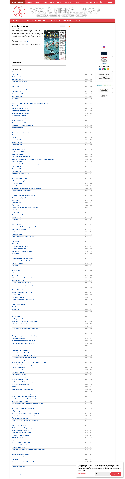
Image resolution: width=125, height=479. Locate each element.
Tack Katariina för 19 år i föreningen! (21, 156)
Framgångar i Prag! (17, 406)
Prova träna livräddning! (18, 168)
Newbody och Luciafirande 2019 (20, 319)
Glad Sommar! (15, 241)
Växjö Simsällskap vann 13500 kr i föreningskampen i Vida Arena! (28, 449)
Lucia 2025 (15, 84)
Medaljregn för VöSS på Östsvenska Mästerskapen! (25, 420)
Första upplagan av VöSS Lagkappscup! (22, 428)
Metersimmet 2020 (16, 309)
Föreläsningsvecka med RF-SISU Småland (22, 258)
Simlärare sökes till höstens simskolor (21, 190)
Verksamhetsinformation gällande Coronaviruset (24, 299)
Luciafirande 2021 (16, 219)
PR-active (14, 306)
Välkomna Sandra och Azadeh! (20, 176)
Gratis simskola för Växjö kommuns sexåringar (24, 369)
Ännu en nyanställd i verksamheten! (21, 435)
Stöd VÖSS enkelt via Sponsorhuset (21, 423)
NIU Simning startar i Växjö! (19, 360)
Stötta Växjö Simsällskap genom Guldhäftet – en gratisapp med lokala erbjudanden (33, 159)
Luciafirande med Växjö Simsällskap (21, 352)
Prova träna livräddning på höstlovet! (21, 178)
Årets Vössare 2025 (17, 72)
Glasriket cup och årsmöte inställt (20, 304)
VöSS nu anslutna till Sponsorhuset (21, 442)
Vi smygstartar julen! (17, 96)
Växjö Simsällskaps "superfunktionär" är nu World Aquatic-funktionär (29, 164)
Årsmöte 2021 (15, 275)
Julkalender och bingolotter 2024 (20, 110)
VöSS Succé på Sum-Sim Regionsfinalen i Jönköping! (25, 413)
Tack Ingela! (15, 265)
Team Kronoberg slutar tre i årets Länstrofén (23, 343)
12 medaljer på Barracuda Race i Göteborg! (23, 408)
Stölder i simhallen (16, 316)
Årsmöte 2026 (15, 74)
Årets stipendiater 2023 (18, 127)
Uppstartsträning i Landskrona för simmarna (23, 367)
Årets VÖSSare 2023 (17, 161)
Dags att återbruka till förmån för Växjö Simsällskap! (25, 147)
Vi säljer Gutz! (15, 185)
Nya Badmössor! (16, 302)
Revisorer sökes (16, 270)
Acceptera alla (116, 474)
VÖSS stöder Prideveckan (18, 466)
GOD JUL (14, 137)
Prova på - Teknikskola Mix (18, 290)
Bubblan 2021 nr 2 (21, 26)
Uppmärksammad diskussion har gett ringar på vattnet (25, 398)
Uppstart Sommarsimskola (19, 248)
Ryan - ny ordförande (17, 263)
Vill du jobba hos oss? (17, 79)
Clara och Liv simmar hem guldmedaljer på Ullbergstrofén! (26, 377)
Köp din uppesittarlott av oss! (19, 93)
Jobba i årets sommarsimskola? (20, 210)
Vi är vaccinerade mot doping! (19, 89)
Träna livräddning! (16, 202)
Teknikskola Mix (16, 294)
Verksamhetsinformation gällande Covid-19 (23, 292)
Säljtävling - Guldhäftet (17, 142)
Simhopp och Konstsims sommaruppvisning (23, 125)
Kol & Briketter (15, 253)
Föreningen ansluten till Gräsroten (20, 457)
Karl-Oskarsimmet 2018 (18, 372)
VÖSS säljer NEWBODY (18, 144)
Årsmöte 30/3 (15, 205)
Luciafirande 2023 (16, 139)
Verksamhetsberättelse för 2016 (20, 444)
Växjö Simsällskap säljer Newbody (20, 101)
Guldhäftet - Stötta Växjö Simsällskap (21, 282)
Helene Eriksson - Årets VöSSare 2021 (21, 260)
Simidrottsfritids (16, 268)
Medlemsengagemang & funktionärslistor (22, 389)
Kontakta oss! (15, 98)
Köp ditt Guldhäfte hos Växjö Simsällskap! (22, 314)
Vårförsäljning (15, 200)
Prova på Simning (16, 212)
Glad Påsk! (14, 130)
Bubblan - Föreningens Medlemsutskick (22, 277)
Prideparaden (15, 459)
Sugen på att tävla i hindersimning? (21, 384)
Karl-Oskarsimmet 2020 (18, 297)
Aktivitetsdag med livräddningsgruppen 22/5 (23, 195)
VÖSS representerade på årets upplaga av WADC (24, 394)
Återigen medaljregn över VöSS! (20, 418)
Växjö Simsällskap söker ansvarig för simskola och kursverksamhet (29, 193)
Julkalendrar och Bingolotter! (19, 229)
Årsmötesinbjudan (16, 135)
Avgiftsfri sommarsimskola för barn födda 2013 (24, 340)
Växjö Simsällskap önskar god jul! (20, 81)
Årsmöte (14, 386)
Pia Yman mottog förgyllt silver (19, 198)
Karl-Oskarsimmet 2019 (18, 331)
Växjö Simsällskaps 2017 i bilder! (20, 401)
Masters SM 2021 (16, 224)
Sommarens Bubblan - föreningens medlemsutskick (25, 328)
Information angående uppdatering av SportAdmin (24, 227)
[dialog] (99, 469)
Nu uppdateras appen (17, 120)
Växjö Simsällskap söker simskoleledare (22, 432)
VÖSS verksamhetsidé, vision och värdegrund (23, 382)
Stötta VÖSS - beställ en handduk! (20, 132)
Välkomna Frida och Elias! (18, 239)
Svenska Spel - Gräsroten (18, 149)
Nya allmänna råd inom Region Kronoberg (22, 285)
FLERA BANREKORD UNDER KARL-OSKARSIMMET (24, 236)
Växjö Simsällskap (18, 2)
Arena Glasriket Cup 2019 (18, 338)
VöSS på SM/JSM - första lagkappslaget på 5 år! (24, 415)
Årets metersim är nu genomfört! (20, 350)
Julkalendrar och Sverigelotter (19, 181)
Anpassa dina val (82, 473)
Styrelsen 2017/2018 (17, 440)
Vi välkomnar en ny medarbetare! (20, 231)
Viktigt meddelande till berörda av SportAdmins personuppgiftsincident (30, 103)
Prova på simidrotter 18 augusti (20, 118)
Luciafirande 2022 (16, 171)
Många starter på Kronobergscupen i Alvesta (23, 411)
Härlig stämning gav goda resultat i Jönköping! (24, 357)
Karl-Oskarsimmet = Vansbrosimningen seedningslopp (26, 321)
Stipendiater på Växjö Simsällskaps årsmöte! (23, 461)
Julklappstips (15, 86)
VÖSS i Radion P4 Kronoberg (19, 425)
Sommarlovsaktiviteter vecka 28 (20, 246)
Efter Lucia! (15, 452)
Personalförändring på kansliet (20, 437)
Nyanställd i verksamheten (18, 447)
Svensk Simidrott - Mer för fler (19, 256)
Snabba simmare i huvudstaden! (20, 379)
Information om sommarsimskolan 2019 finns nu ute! (25, 348)
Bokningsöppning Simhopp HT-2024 (21, 115)
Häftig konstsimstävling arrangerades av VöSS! (24, 355)
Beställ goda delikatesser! (18, 76)
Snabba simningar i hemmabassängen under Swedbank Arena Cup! (29, 362)
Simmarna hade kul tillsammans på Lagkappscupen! (25, 365)
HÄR (28, 41)
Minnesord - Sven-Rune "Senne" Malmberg (22, 251)
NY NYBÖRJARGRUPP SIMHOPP (20, 323)
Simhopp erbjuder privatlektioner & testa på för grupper (26, 336)
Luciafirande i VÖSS (17, 222)
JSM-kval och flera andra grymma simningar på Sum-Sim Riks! (27, 403)
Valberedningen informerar (19, 280)
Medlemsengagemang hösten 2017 (21, 430)
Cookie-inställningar (17, 474)
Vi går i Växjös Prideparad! (18, 154)
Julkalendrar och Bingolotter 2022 (20, 173)
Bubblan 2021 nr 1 (16, 244)
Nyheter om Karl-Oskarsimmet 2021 (21, 273)
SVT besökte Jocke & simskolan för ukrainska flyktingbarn (27, 188)
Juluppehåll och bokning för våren (20, 108)
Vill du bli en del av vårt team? (19, 374)
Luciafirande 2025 (16, 91)
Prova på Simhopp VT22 (18, 214)
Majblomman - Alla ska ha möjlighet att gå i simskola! (25, 207)
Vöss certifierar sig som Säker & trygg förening (24, 396)
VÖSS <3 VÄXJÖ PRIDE (18, 152)
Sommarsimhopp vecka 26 (19, 122)
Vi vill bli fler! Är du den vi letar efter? (21, 113)
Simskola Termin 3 (16, 106)
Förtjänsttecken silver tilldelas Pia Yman (22, 454)
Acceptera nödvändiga (102, 474)
